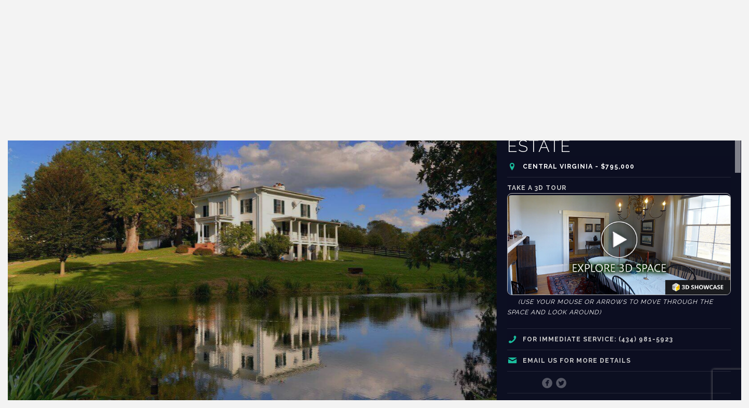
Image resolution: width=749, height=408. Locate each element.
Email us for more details (577, 360)
